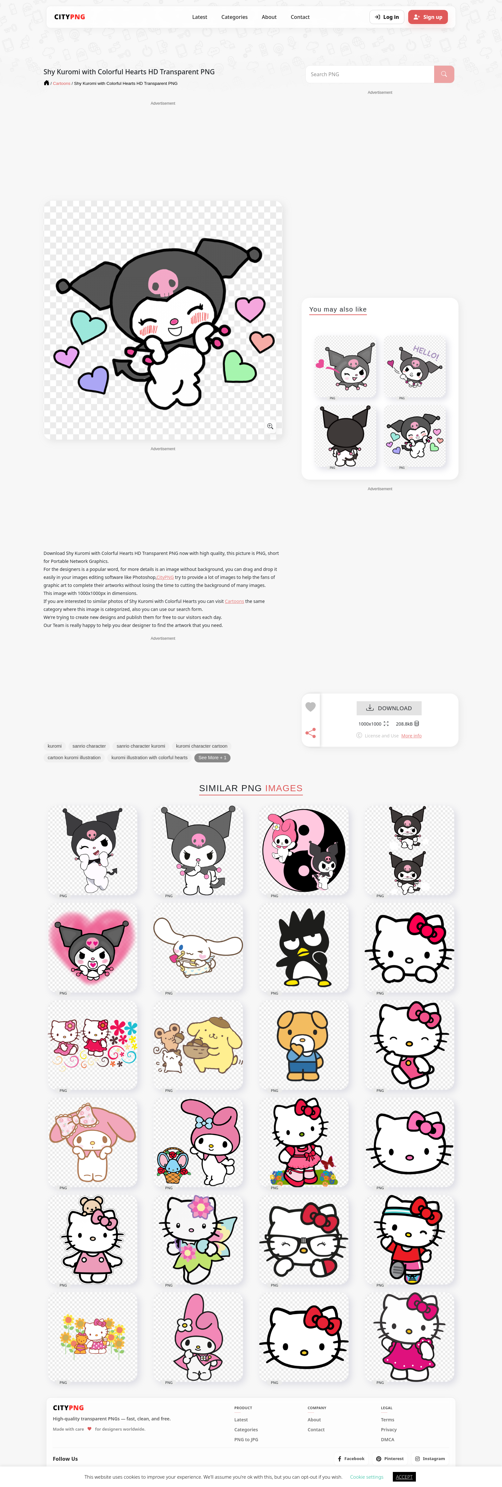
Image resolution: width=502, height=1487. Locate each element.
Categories (234, 16)
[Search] (444, 74)
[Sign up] (428, 17)
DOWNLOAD (389, 708)
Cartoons (234, 601)
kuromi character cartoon (201, 746)
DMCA (387, 1439)
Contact (300, 16)
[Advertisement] (163, 151)
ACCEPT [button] (404, 1477)
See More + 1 (212, 757)
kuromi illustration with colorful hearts (149, 757)
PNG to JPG (246, 1439)
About (269, 16)
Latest (199, 16)
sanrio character (89, 746)
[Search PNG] (370, 74)
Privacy (389, 1430)
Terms (387, 1420)
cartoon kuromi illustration (74, 757)
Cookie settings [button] (367, 1477)
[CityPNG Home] (69, 16)
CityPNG (165, 577)
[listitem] (351, 1459)
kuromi (55, 746)
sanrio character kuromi (141, 746)
